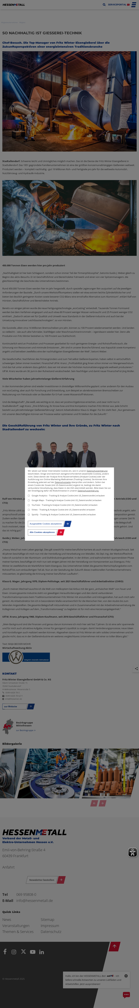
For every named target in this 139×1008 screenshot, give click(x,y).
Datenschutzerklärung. (88, 490)
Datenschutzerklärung (97, 471)
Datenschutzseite (63, 482)
